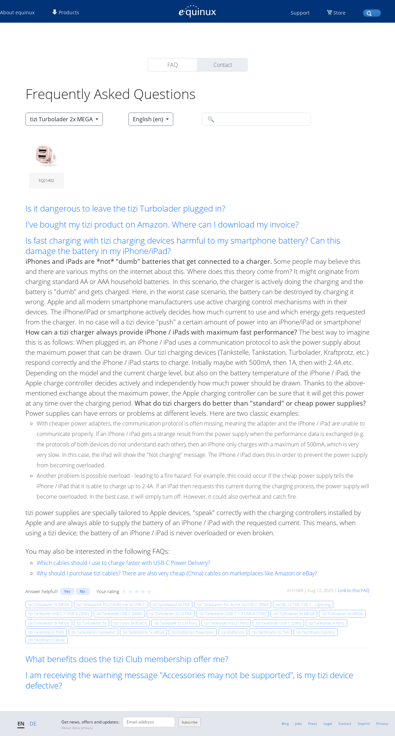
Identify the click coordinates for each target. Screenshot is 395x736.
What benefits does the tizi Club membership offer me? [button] (126, 659)
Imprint (364, 723)
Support (300, 12)
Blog (285, 723)
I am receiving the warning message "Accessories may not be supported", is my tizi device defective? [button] (189, 680)
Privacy (382, 723)
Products (65, 12)
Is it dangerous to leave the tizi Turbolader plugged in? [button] (125, 208)
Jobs (298, 723)
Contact (222, 65)
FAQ (172, 65)
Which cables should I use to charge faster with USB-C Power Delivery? (123, 563)
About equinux (17, 12)
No (82, 591)
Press (312, 723)
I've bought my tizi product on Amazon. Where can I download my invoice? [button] (162, 224)
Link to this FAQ (354, 590)
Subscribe (190, 722)
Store (339, 12)
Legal (328, 723)
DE (33, 723)
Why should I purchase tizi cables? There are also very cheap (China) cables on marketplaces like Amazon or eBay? (177, 573)
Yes (67, 591)
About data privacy (77, 727)
